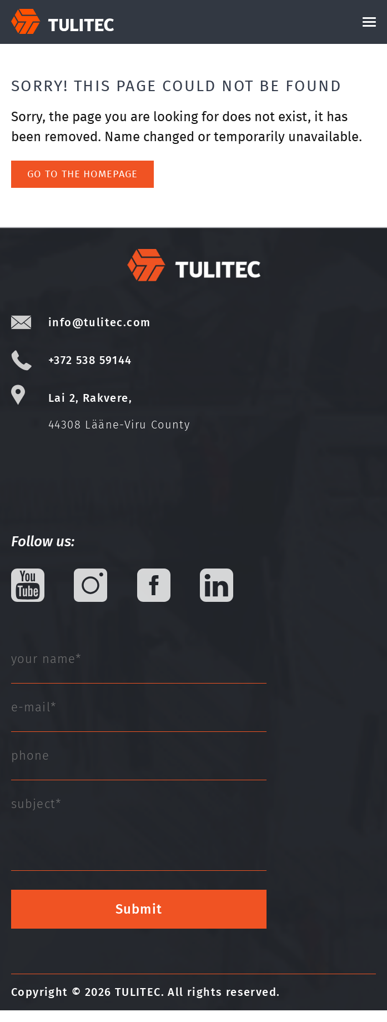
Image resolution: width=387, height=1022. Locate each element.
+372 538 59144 (90, 371)
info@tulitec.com (99, 334)
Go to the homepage (82, 186)
